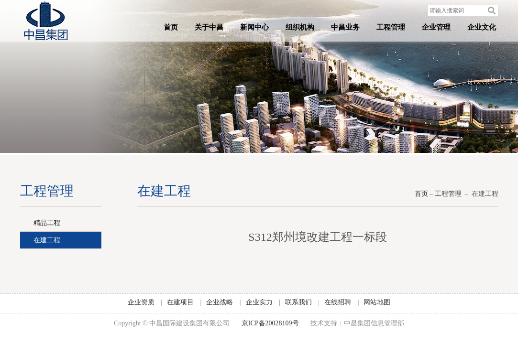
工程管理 (390, 27)
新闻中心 (254, 27)
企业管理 (436, 27)
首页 (171, 27)
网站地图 (377, 302)
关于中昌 (209, 27)
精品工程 (46, 222)
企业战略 (219, 302)
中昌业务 (345, 27)
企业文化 (481, 27)
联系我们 (298, 302)
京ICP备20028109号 (270, 323)
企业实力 (259, 302)
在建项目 (180, 302)
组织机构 (300, 27)
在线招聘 (337, 302)
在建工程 (46, 240)
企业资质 (141, 302)
